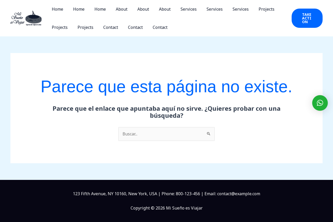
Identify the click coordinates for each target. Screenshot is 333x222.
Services (178, 9)
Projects (252, 9)
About (116, 9)
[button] (306, 18)
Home (56, 9)
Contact (106, 27)
